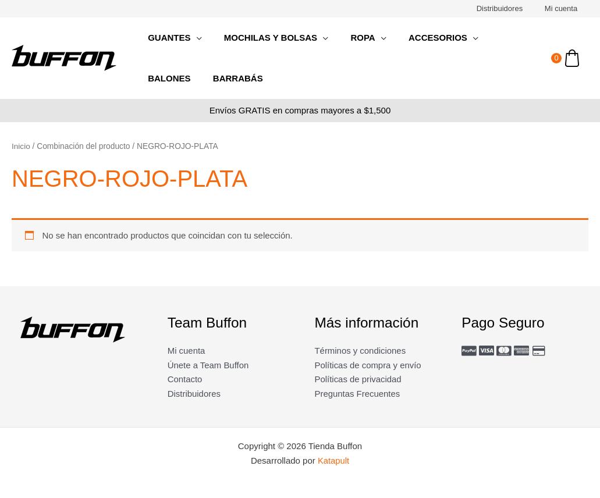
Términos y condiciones (361, 350)
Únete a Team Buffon (208, 365)
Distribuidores (509, 8)
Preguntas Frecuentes (358, 394)
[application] (193, 37)
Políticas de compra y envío (368, 365)
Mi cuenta (564, 8)
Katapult (334, 461)
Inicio (21, 146)
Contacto (185, 379)
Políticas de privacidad (358, 379)
